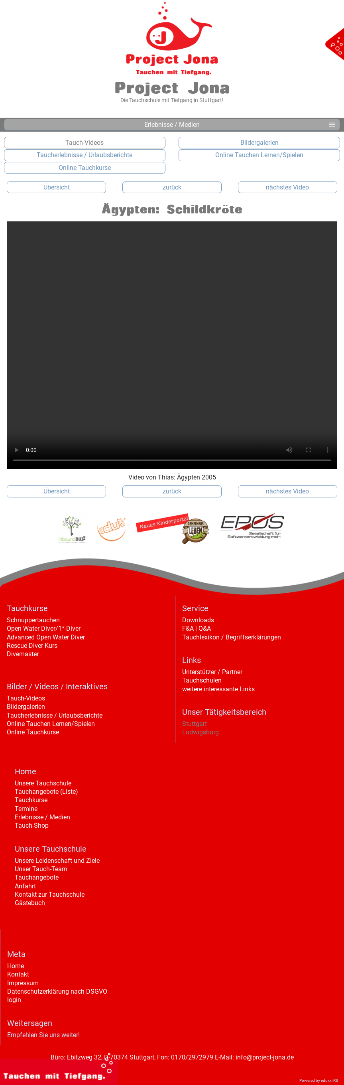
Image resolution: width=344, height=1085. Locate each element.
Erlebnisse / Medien (42, 817)
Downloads (198, 620)
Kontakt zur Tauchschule (50, 894)
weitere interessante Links (218, 689)
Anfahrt (25, 886)
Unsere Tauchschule (43, 783)
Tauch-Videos (26, 698)
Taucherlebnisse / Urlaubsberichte (54, 715)
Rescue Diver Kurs (32, 645)
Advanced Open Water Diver (46, 637)
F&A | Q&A (196, 628)
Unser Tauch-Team (41, 869)
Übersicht (56, 187)
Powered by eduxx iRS (318, 1080)
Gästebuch (30, 903)
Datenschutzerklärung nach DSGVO (57, 991)
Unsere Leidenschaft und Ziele (57, 860)
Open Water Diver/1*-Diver (44, 628)
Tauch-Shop (32, 825)
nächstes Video (287, 187)
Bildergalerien (26, 706)
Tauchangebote (37, 877)
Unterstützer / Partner (212, 672)
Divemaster (23, 654)
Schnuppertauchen (33, 620)
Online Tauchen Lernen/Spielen (51, 724)
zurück (172, 187)
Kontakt (18, 974)
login (14, 1000)
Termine (26, 809)
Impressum (23, 983)
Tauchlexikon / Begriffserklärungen (231, 637)
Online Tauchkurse (33, 732)
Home (15, 966)
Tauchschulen (202, 680)
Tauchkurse (31, 800)
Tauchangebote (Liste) (46, 791)
